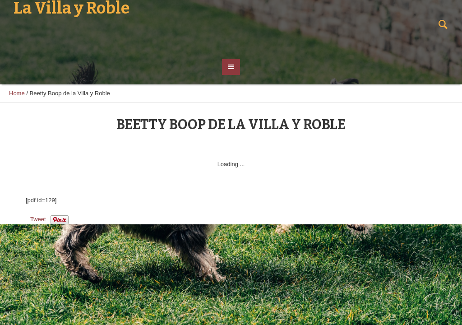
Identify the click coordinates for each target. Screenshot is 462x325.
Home (17, 93)
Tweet (38, 219)
